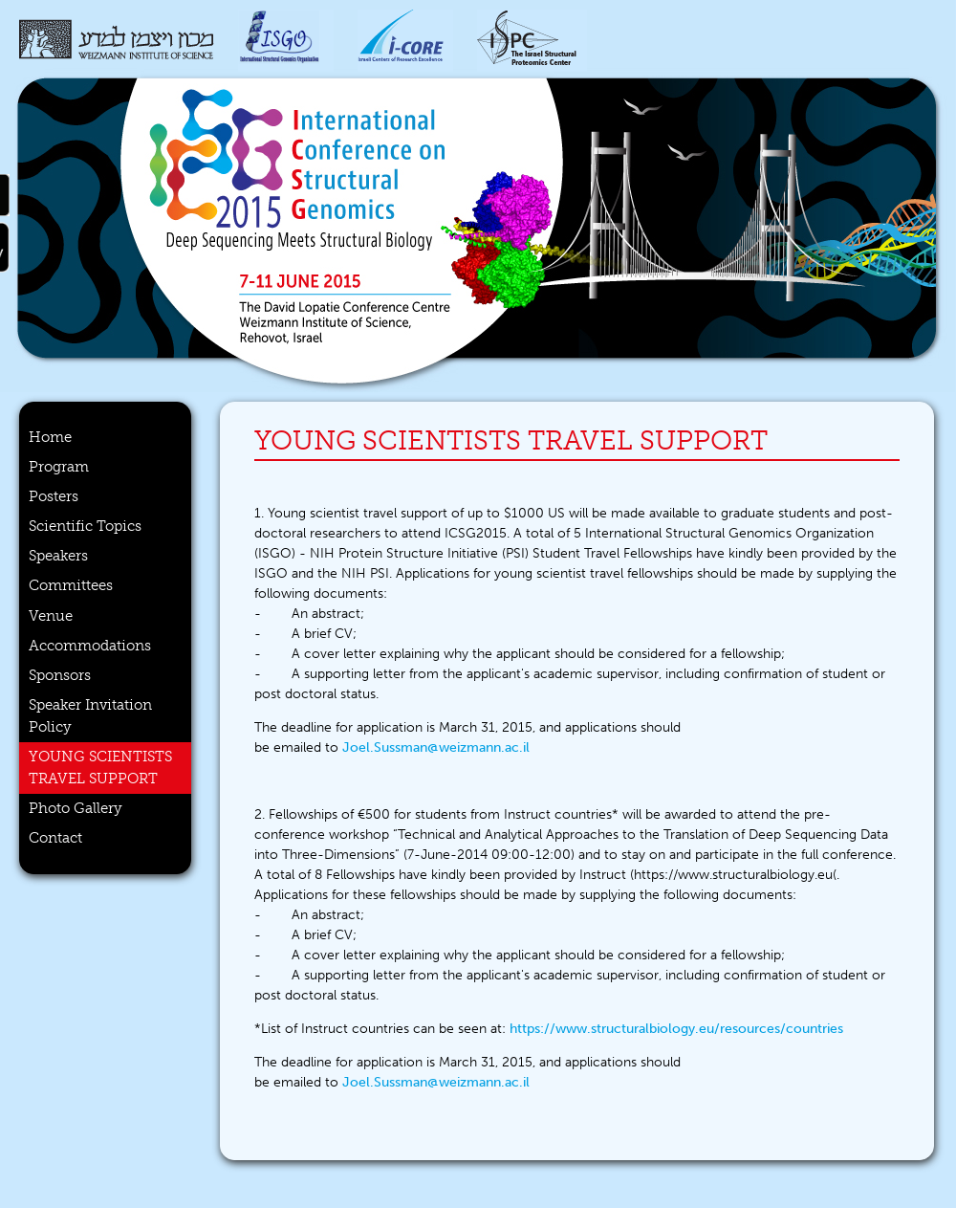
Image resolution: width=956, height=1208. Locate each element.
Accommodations (90, 645)
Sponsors (60, 675)
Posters (53, 496)
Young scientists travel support (100, 767)
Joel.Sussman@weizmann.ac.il (436, 747)
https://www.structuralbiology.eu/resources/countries (676, 1029)
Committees (71, 585)
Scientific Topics (85, 526)
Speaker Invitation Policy (90, 716)
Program (59, 466)
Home (50, 437)
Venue (51, 616)
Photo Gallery (75, 808)
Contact (55, 837)
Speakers (58, 555)
